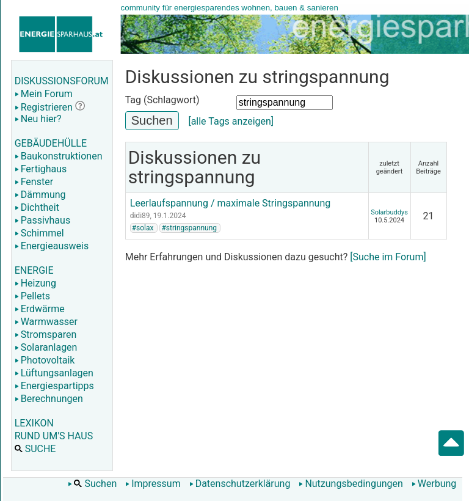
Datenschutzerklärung (240, 483)
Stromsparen (46, 334)
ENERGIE (34, 270)
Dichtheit (37, 207)
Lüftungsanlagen (54, 373)
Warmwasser (46, 321)
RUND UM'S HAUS (54, 436)
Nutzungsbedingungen (350, 483)
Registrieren (44, 107)
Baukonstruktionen (59, 156)
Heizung (35, 283)
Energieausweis (52, 246)
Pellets (32, 296)
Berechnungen (49, 398)
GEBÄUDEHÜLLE (51, 143)
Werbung (434, 483)
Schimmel (39, 233)
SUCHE (35, 449)
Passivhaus (42, 220)
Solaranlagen (46, 347)
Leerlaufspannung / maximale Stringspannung (230, 203)
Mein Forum (44, 94)
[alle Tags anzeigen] (231, 121)
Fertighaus (41, 169)
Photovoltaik (45, 360)
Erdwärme (40, 309)
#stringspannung (189, 228)
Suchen (92, 483)
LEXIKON (34, 423)
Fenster (34, 182)
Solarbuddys (389, 212)
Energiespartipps (54, 386)
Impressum (153, 483)
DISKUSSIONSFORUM (62, 81)
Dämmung (40, 194)
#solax (143, 228)
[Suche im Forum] (388, 257)
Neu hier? (38, 119)
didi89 (140, 215)
